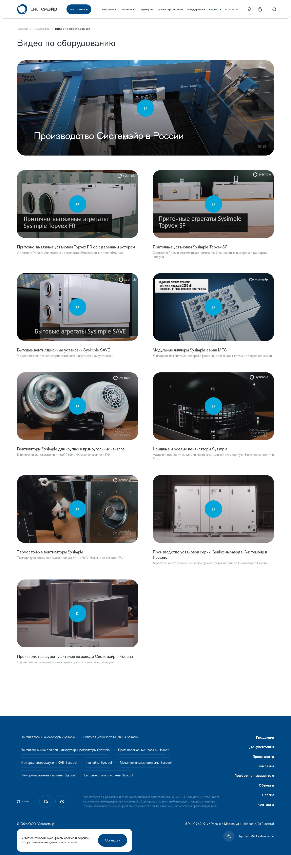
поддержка (196, 9)
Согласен (112, 840)
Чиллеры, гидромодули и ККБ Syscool (50, 761)
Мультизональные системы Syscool (156, 761)
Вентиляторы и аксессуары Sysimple (49, 732)
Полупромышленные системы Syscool (49, 776)
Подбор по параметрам (254, 770)
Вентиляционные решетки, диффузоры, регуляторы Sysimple (66, 747)
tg (46, 803)
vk (62, 803)
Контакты (265, 799)
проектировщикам (170, 9)
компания (109, 9)
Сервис (268, 789)
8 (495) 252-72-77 (197, 824)
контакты (231, 9)
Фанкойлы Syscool (104, 761)
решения (128, 9)
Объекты (266, 780)
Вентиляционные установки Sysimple (116, 732)
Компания (266, 760)
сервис (215, 9)
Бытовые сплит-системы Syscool (114, 776)
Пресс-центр (263, 751)
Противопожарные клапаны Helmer (149, 747)
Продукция (265, 732)
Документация (261, 741)
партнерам (146, 9)
